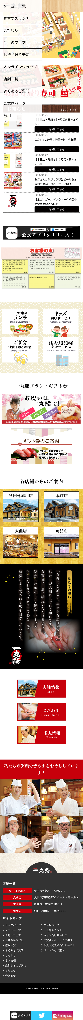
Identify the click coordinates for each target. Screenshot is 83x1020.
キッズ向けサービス (55, 961)
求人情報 (10, 987)
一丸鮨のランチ (53, 956)
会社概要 (10, 1002)
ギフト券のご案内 (54, 977)
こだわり (10, 982)
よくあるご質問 (14, 977)
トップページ (13, 951)
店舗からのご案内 (15, 992)
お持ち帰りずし (14, 966)
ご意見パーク (51, 951)
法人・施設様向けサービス (59, 971)
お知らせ (10, 997)
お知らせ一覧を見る (68, 110)
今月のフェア (13, 961)
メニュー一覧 (13, 956)
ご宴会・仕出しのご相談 (58, 966)
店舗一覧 (10, 971)
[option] (41, 81)
